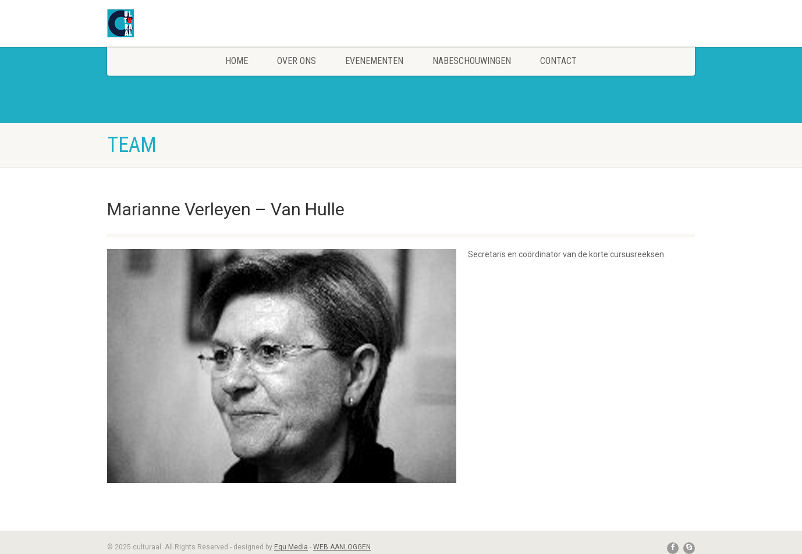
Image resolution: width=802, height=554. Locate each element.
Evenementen (374, 60)
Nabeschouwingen (471, 60)
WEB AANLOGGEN (342, 547)
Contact (558, 60)
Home (236, 60)
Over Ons (296, 60)
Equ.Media (291, 547)
